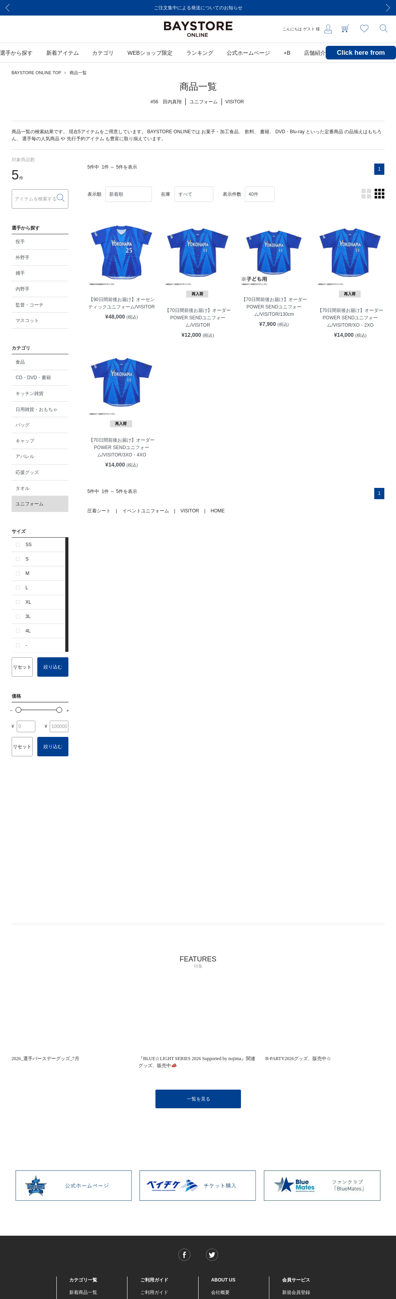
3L (28, 616)
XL (28, 602)
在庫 (165, 194)
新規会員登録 (296, 1292)
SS (29, 544)
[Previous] (8, 8)
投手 (20, 241)
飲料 (249, 131)
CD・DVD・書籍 (33, 377)
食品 (20, 362)
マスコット (27, 320)
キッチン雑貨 (30, 393)
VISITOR (189, 511)
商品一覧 (78, 72)
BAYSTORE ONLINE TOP (36, 72)
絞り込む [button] (53, 667)
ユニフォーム (30, 504)
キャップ (25, 441)
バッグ (23, 425)
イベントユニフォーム (145, 511)
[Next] (388, 8)
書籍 (264, 131)
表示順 (94, 194)
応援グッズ (27, 472)
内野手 (23, 289)
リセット (22, 667)
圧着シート (99, 511)
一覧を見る (198, 1099)
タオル (23, 488)
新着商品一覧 (83, 1292)
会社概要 (220, 1292)
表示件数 (232, 194)
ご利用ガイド (154, 1292)
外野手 (23, 257)
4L (28, 631)
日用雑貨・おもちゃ (37, 409)
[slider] (18, 710)
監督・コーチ (30, 305)
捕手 (20, 273)
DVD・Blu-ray (289, 131)
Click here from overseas (361, 58)
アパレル (25, 456)
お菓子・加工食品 (220, 131)
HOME (218, 511)
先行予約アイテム (85, 138)
